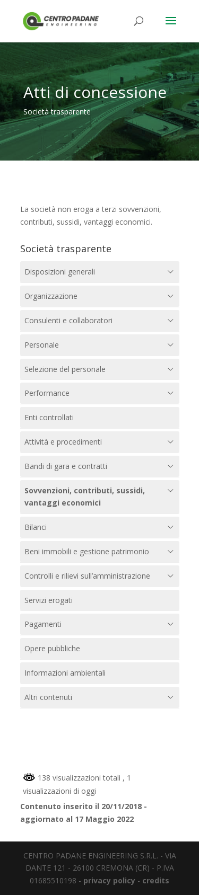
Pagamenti (43, 624)
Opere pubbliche (52, 648)
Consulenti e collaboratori (68, 320)
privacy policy (109, 880)
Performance (47, 393)
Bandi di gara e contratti (65, 466)
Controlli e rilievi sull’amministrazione (87, 576)
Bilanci (35, 527)
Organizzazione (50, 296)
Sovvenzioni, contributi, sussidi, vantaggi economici (84, 496)
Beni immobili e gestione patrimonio (86, 551)
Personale (41, 345)
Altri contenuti (48, 697)
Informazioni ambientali (65, 673)
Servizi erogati (48, 600)
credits (155, 880)
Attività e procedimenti (63, 442)
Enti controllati (49, 417)
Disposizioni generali (59, 272)
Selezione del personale (65, 369)
